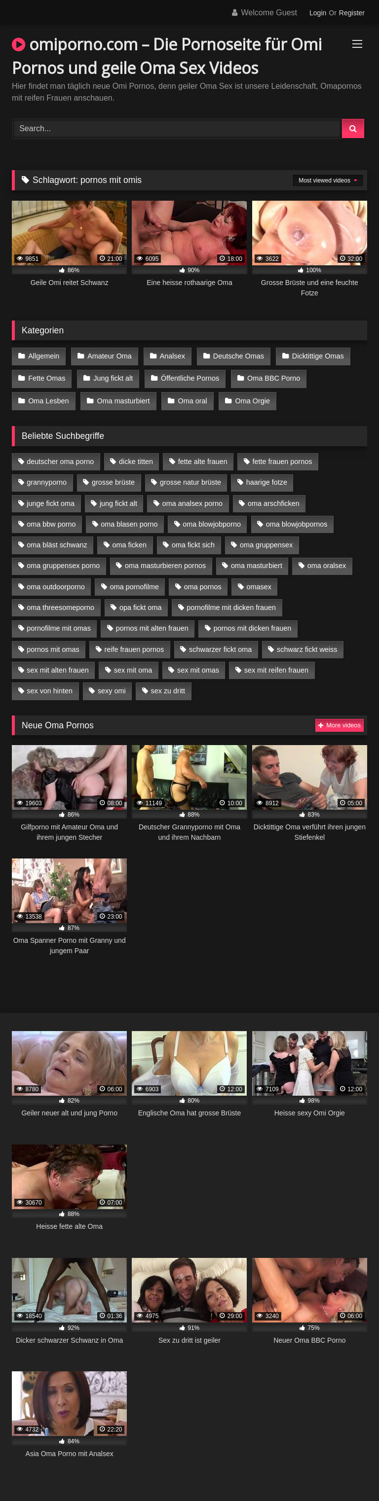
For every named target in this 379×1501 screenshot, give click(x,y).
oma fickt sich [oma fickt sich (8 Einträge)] (193, 540)
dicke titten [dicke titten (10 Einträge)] (136, 457)
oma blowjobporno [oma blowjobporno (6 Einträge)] (212, 520)
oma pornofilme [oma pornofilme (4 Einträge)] (134, 582)
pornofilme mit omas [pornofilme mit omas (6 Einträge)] (59, 624)
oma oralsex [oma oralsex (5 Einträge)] (326, 562)
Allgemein (43, 355)
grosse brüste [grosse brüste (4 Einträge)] (113, 478)
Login (317, 13)
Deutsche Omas (235, 355)
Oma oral (190, 397)
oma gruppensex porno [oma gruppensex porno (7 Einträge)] (63, 562)
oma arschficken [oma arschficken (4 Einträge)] (274, 499)
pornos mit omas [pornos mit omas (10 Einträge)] (53, 645)
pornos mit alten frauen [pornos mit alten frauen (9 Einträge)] (152, 624)
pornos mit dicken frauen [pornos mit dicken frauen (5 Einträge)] (253, 624)
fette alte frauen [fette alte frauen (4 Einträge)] (202, 457)
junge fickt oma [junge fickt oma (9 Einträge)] (51, 499)
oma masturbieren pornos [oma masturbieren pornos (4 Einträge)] (165, 562)
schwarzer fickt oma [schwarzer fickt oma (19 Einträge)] (220, 645)
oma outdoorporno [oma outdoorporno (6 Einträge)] (56, 582)
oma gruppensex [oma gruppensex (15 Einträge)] (266, 540)
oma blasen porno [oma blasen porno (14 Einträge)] (129, 520)
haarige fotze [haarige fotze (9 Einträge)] (266, 478)
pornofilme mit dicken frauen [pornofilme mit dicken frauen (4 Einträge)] (231, 603)
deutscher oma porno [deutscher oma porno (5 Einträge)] (60, 457)
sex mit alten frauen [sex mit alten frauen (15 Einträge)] (58, 666)
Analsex (170, 355)
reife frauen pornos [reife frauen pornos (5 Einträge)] (134, 645)
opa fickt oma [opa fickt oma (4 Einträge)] (140, 603)
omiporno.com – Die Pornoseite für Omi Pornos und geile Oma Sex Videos (167, 56)
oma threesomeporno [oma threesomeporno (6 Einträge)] (60, 603)
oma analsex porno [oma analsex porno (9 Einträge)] (192, 499)
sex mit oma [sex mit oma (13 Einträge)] (133, 666)
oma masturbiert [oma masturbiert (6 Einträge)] (256, 562)
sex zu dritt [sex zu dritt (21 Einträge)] (168, 687)
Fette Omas (46, 377)
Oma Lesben (48, 397)
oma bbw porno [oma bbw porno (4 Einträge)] (51, 520)
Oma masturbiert (122, 397)
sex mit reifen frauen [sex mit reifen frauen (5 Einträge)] (276, 666)
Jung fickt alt (112, 377)
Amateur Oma (108, 355)
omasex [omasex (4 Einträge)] (259, 582)
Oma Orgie (249, 397)
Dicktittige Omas (315, 355)
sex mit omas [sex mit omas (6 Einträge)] (198, 666)
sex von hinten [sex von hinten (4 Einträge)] (50, 687)
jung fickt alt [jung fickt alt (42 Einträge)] (118, 499)
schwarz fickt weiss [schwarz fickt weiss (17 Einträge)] (307, 645)
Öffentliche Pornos (188, 377)
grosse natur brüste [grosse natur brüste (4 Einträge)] (190, 478)
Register (352, 13)
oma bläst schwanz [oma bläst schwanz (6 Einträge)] (57, 540)
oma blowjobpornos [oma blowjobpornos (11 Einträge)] (297, 520)
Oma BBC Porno (271, 377)
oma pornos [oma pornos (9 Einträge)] (203, 582)
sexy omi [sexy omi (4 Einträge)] (112, 687)
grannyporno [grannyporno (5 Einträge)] (47, 478)
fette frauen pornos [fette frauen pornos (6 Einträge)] (282, 457)
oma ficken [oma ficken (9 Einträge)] (129, 540)
